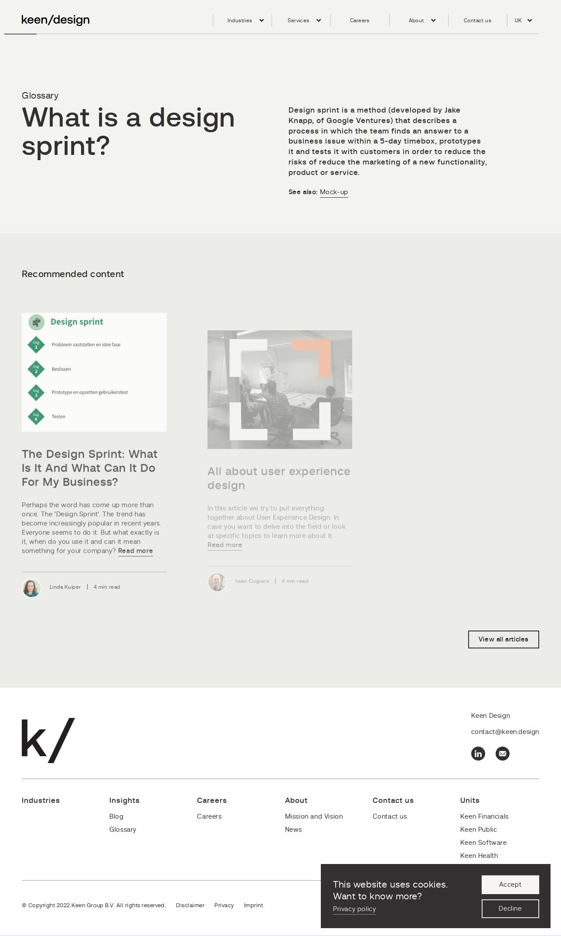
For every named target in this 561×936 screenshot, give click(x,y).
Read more (135, 565)
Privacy (224, 906)
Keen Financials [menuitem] (484, 816)
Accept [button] (510, 884)
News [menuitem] (293, 829)
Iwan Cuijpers (252, 590)
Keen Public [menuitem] (478, 829)
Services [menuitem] (298, 20)
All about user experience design (279, 488)
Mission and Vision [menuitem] (314, 816)
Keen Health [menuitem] (479, 856)
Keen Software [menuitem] (483, 843)
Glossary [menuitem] (122, 829)
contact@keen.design (505, 732)
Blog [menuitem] (116, 816)
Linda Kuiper (65, 601)
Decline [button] (510, 908)
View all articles (504, 639)
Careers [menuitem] (360, 20)
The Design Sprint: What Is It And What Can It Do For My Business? (90, 483)
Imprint (253, 906)
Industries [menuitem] (240, 20)
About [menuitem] (416, 20)
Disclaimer (190, 906)
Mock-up (334, 192)
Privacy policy (354, 909)
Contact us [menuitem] (477, 20)
